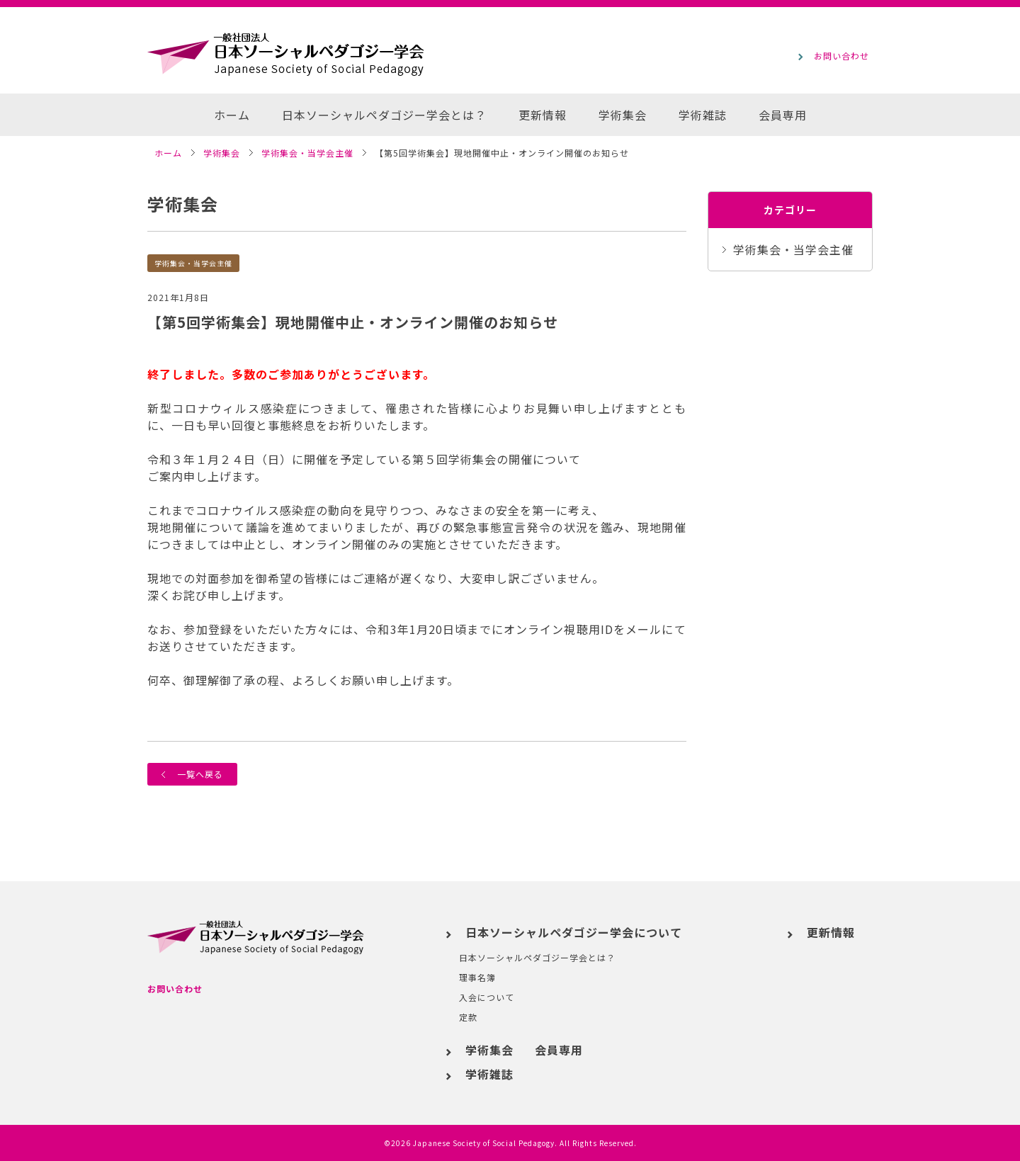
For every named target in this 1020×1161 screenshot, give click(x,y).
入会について (486, 997)
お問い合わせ (175, 988)
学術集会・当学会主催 (193, 262)
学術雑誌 (703, 114)
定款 (468, 1017)
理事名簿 (477, 977)
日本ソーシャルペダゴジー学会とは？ (384, 114)
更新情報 (542, 114)
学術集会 (623, 114)
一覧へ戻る (192, 774)
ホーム (232, 114)
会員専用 (783, 114)
